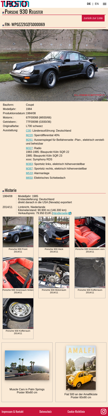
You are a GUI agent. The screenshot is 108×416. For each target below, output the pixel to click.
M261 (29, 139)
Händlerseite (60, 213)
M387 (29, 168)
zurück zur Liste (93, 18)
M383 (29, 164)
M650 (29, 177)
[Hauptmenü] (104, 3)
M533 (29, 173)
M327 (29, 148)
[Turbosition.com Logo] (15, 4)
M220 (29, 135)
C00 (28, 130)
